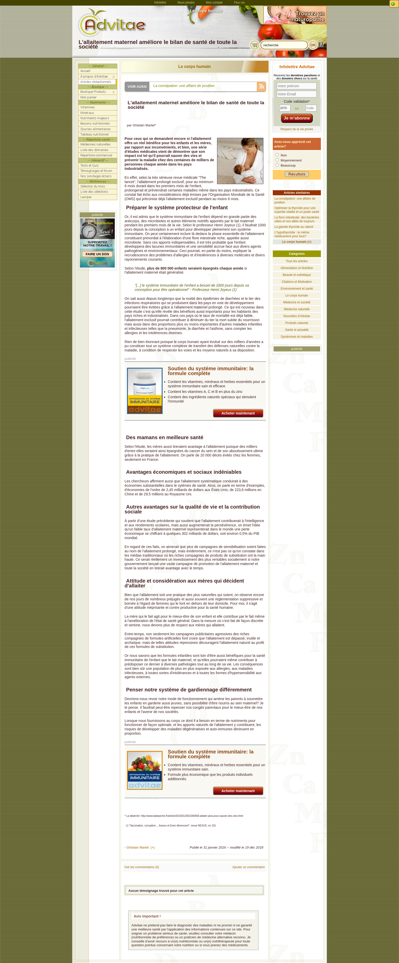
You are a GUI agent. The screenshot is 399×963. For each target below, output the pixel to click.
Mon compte (214, 2)
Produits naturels (296, 323)
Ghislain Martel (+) (141, 847)
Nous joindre (185, 2)
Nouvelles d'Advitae (296, 316)
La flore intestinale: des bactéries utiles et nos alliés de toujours (297, 219)
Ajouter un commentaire (248, 867)
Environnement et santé (297, 288)
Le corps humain (194, 66)
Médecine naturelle (297, 309)
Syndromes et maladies (297, 336)
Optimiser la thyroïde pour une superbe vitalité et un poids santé (297, 210)
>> (297, 109)
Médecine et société (296, 302)
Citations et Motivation (297, 282)
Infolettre (160, 2)
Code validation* (297, 101)
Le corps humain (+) (296, 242)
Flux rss (239, 2)
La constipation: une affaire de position (184, 86)
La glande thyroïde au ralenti (294, 227)
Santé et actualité (297, 330)
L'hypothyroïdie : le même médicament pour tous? (292, 234)
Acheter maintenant (238, 413)
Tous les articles (297, 261)
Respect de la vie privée (296, 129)
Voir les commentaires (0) (141, 867)
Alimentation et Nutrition (297, 268)
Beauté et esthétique (297, 275)
